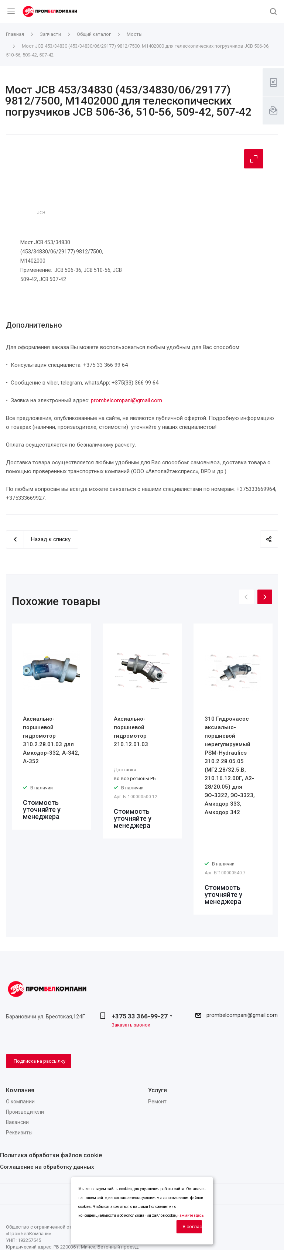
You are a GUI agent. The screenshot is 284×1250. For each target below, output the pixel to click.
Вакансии (17, 1122)
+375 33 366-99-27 (140, 1016)
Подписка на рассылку (39, 1061)
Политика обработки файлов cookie (51, 1155)
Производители (25, 1112)
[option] (51, 727)
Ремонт (157, 1101)
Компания (20, 1090)
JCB (41, 212)
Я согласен (192, 1226)
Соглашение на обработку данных (47, 1167)
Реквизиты (19, 1132)
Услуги (157, 1090)
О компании (20, 1101)
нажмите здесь (190, 1215)
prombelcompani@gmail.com (126, 400)
